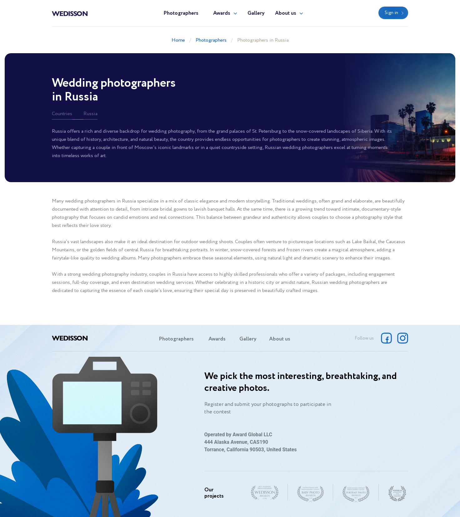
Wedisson (70, 13)
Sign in (391, 12)
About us (285, 13)
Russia (90, 113)
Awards (221, 13)
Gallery (256, 13)
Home (178, 40)
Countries (62, 113)
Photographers (180, 13)
